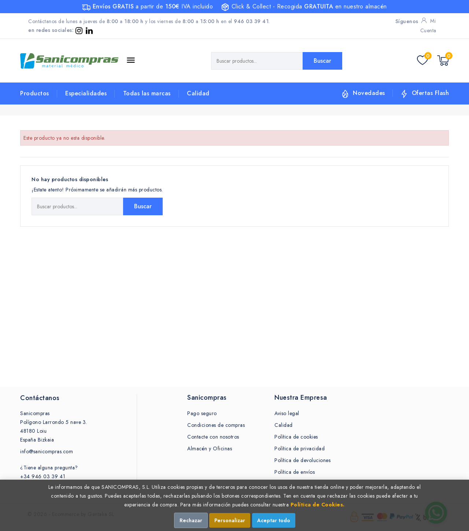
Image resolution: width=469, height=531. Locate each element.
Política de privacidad (299, 448)
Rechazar (191, 520)
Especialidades (86, 93)
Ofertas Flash (430, 93)
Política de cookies (296, 436)
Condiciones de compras (216, 425)
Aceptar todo (273, 520)
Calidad (198, 93)
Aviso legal (286, 413)
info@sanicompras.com (46, 451)
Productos (34, 93)
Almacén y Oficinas (209, 448)
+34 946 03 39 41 (42, 476)
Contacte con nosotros (213, 436)
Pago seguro (202, 413)
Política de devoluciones (302, 460)
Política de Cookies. (318, 504)
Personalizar (229, 520)
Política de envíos (294, 472)
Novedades (369, 93)
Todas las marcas (147, 93)
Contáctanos (40, 398)
